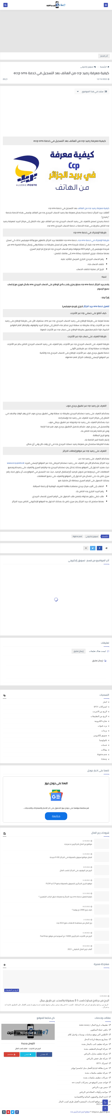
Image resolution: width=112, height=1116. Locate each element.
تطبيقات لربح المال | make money (93, 1025)
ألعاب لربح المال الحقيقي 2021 (80, 949)
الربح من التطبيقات (99, 716)
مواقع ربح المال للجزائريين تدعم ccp (78, 844)
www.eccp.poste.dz (16, 463)
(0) (5, 79)
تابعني (27, 1054)
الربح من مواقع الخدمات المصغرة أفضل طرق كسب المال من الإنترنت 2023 (85, 1103)
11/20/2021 (86, 933)
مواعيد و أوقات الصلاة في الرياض (93, 1092)
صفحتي (44, 1054)
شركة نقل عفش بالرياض (97, 1058)
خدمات (104, 745)
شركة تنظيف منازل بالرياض (96, 1054)
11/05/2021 (103, 996)
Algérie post (77, 536)
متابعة (56, 816)
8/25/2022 (86, 867)
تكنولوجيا (103, 740)
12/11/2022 (86, 893)
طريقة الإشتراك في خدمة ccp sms (93, 240)
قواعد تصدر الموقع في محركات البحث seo (90, 1082)
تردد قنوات (102, 726)
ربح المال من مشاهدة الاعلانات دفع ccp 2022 (74, 923)
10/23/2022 (86, 906)
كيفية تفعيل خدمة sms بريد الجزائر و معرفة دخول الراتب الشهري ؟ (65, 896)
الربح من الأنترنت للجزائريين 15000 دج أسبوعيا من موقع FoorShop (66, 936)
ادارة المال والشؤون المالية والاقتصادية (91, 1097)
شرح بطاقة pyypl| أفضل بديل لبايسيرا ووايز (89, 1068)
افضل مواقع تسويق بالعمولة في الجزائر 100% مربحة (71, 857)
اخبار (105, 702)
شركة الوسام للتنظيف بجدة (96, 1049)
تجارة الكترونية (100, 721)
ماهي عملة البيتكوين (99, 1030)
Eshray (104, 759)
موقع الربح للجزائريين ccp (80, 1112)
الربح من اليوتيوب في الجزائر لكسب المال (76, 870)
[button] (99, 548)
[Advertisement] (56, 31)
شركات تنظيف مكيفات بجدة (95, 1078)
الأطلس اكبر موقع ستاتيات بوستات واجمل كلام (88, 1034)
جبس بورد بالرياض (100, 1087)
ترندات (104, 731)
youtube (11, 1054)
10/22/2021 (86, 946)
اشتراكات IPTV (100, 707)
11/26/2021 (86, 880)
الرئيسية (104, 67)
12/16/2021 (86, 841)
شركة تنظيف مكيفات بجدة (96, 1073)
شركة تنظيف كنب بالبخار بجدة (95, 1044)
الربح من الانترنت (100, 711)
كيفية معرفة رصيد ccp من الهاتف (93, 208)
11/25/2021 (86, 854)
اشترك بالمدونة (28, 1033)
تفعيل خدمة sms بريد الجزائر (96, 306)
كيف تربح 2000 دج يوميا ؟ (82, 909)
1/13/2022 (86, 920)
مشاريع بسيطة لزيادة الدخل (96, 1039)
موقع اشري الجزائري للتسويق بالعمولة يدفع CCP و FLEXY (69, 883)
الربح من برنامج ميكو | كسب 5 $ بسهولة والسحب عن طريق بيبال (74, 1000)
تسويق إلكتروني (88, 67)
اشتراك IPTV (102, 1063)
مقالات (104, 750)
